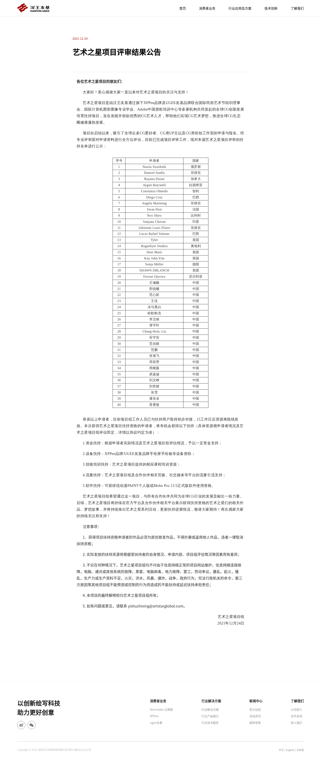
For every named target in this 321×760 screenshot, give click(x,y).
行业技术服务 (210, 722)
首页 (182, 8)
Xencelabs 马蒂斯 (161, 709)
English (290, 750)
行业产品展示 (210, 716)
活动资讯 (255, 716)
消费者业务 (207, 8)
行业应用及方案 (239, 8)
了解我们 (297, 8)
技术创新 (271, 8)
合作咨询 (296, 716)
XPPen (154, 716)
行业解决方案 (210, 709)
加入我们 (296, 722)
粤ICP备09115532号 (79, 750)
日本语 (300, 750)
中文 (281, 750)
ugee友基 (156, 722)
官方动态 (255, 709)
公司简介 (296, 709)
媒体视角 (255, 722)
